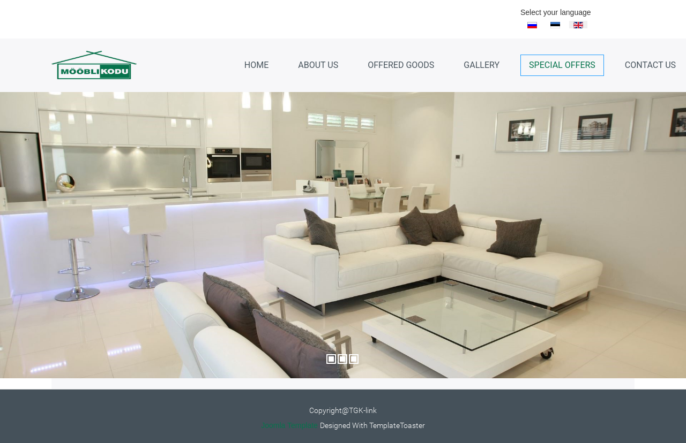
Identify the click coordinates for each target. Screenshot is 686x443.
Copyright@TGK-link (343, 410)
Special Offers (562, 65)
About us (318, 65)
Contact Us (650, 65)
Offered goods (401, 65)
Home (256, 65)
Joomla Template (289, 425)
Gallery (481, 65)
